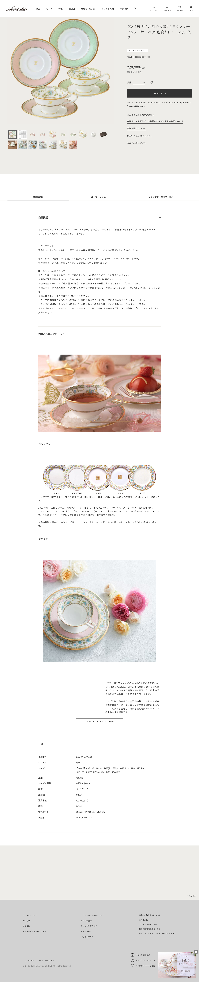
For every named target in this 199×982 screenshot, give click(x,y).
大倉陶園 (26, 926)
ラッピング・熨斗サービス (160, 196)
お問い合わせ (86, 931)
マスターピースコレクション (34, 931)
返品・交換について (136, 142)
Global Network (137, 106)
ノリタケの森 (28, 960)
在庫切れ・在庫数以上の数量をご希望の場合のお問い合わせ (155, 121)
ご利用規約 (143, 919)
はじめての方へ (87, 936)
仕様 (40, 744)
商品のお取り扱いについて (139, 135)
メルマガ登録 (86, 920)
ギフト (49, 8)
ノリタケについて (30, 915)
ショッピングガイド (89, 926)
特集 (61, 8)
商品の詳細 (38, 196)
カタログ (124, 8)
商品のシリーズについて (51, 334)
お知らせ (26, 920)
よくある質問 (107, 8)
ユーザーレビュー (99, 196)
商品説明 (43, 217)
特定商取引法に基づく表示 (149, 929)
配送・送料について (136, 128)
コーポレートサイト (46, 960)
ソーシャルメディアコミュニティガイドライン (157, 933)
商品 (38, 8)
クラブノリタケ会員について (92, 915)
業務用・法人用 (88, 8)
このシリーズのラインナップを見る (99, 721)
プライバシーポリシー (148, 924)
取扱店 (72, 8)
